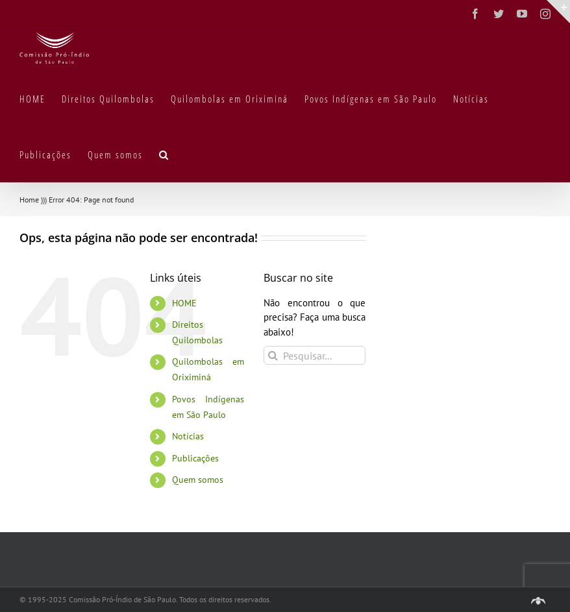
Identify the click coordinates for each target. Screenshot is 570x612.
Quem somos (197, 479)
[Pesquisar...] (315, 355)
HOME (184, 303)
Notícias (188, 436)
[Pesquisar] (273, 355)
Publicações (195, 458)
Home (29, 199)
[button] (164, 154)
